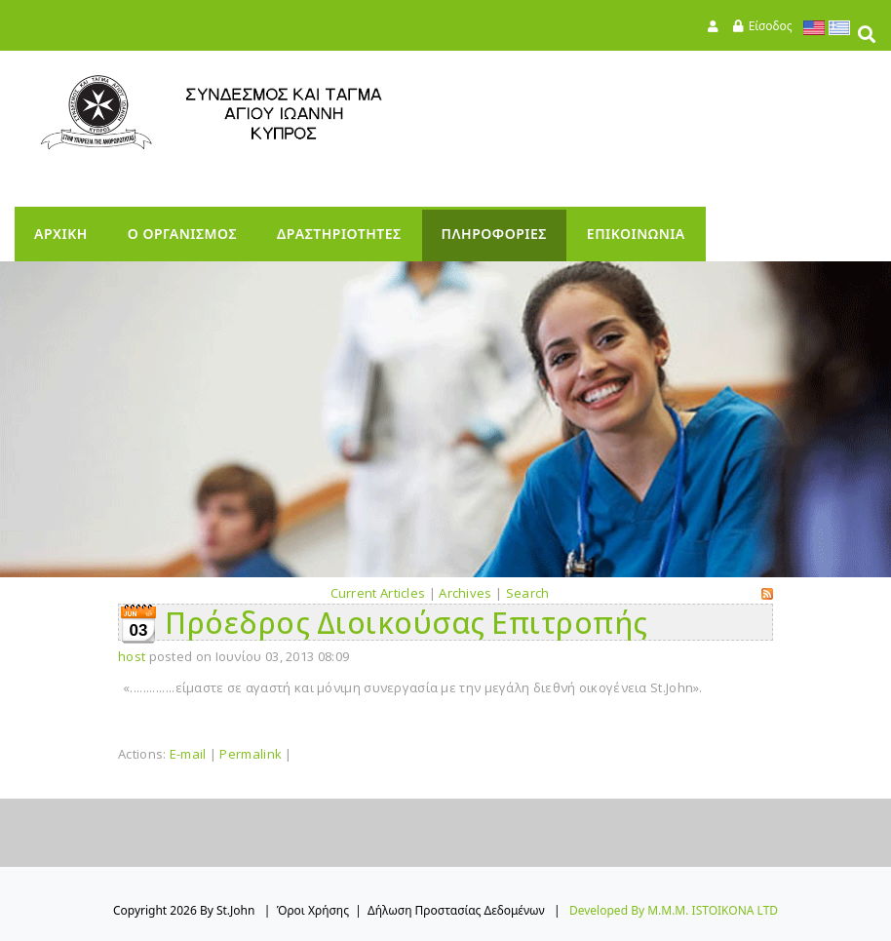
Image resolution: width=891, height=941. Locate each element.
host (131, 656)
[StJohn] (249, 112)
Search (528, 593)
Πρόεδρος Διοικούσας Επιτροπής (406, 622)
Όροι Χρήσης (313, 910)
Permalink (250, 754)
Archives (465, 593)
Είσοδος (771, 26)
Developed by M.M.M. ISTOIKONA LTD (673, 910)
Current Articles (378, 593)
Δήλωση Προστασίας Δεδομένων (456, 910)
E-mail (188, 754)
